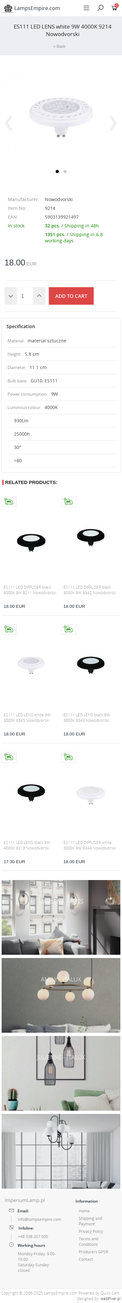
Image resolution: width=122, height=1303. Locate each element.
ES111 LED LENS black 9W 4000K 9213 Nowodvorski (27, 845)
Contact (86, 1259)
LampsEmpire (31, 8)
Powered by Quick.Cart (98, 1293)
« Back (59, 46)
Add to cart (71, 296)
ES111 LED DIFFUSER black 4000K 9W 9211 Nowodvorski (30, 589)
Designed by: (99, 1298)
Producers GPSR (93, 1252)
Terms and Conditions (88, 1241)
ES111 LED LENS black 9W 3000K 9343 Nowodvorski (86, 717)
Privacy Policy (91, 1231)
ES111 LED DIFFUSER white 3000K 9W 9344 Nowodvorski (89, 845)
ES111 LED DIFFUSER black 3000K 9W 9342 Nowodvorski (89, 589)
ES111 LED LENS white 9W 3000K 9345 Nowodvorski (27, 717)
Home (84, 1211)
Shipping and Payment (90, 1221)
